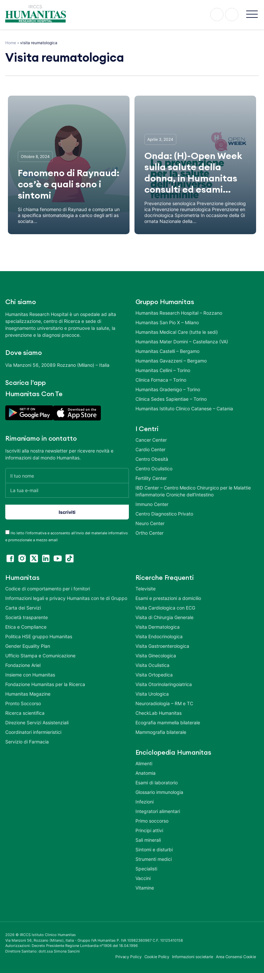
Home (10, 42)
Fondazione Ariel (23, 665)
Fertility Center (151, 478)
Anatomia (145, 773)
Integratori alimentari (157, 811)
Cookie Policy (157, 956)
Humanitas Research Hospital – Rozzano (178, 313)
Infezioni (144, 801)
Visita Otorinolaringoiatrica (163, 684)
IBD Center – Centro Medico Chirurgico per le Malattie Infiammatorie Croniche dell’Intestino (193, 491)
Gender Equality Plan (27, 646)
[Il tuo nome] (67, 475)
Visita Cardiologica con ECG (165, 608)
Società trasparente (26, 617)
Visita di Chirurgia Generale (164, 617)
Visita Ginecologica (155, 655)
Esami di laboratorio (156, 782)
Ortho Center (149, 533)
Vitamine (144, 888)
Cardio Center (150, 449)
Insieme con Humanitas (30, 674)
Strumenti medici (153, 859)
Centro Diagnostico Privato (164, 514)
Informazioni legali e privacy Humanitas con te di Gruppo (66, 598)
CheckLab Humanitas (158, 713)
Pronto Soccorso (23, 703)
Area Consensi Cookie (236, 956)
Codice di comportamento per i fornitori (47, 588)
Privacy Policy (128, 956)
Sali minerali (148, 840)
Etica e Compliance (25, 627)
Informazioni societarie (192, 956)
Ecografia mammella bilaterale (167, 722)
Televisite (145, 588)
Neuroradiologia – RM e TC (164, 703)
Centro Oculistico (153, 468)
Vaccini (143, 878)
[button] (252, 15)
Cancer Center (151, 440)
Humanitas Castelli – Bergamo (167, 351)
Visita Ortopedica (154, 674)
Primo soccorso (151, 821)
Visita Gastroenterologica (162, 646)
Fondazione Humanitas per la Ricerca (45, 684)
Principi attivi (149, 830)
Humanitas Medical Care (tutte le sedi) (176, 332)
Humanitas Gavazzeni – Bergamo (171, 360)
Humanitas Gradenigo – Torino (167, 389)
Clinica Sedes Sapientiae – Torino (171, 399)
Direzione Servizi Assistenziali (37, 722)
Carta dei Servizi (23, 608)
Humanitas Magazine (27, 694)
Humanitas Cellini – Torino (162, 370)
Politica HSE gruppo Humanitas (38, 636)
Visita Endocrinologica (159, 636)
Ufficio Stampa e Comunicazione (40, 655)
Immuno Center (151, 504)
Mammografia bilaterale (160, 732)
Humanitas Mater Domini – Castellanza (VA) (181, 341)
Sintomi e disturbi (154, 849)
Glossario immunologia (159, 792)
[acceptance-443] (7, 532)
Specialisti (146, 868)
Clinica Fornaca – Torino (160, 380)
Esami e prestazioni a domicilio (168, 598)
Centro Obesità (151, 459)
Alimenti (143, 763)
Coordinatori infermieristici (33, 732)
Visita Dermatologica (157, 627)
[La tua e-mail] (67, 490)
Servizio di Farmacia (27, 741)
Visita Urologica (152, 694)
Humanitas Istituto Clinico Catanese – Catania (184, 408)
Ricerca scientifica (24, 713)
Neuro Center (149, 523)
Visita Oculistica (152, 665)
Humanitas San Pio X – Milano (167, 322)
